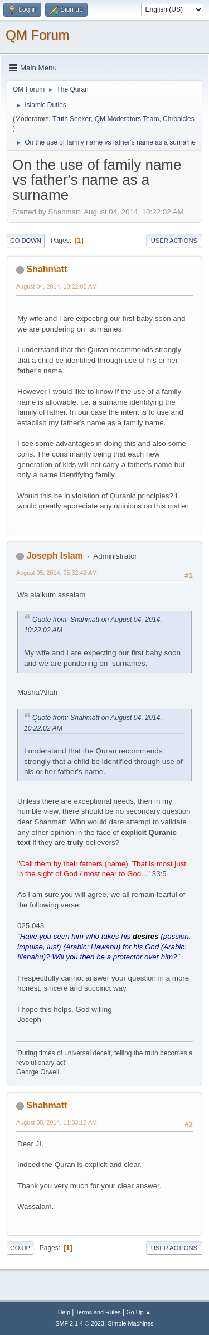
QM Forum (38, 34)
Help (64, 1312)
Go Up (20, 1248)
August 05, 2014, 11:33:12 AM (56, 1122)
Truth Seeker (71, 119)
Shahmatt (46, 269)
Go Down (25, 240)
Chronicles (179, 119)
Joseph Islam (54, 555)
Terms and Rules (98, 1312)
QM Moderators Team (127, 119)
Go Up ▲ (138, 1312)
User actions (174, 240)
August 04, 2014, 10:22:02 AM (56, 286)
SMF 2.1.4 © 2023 (79, 1323)
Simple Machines (131, 1323)
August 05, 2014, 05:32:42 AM (56, 572)
